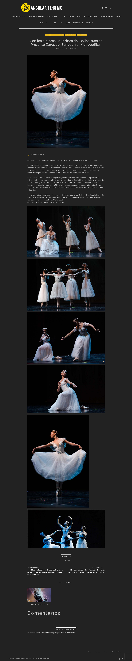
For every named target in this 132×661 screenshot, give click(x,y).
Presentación (82, 35)
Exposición (78, 23)
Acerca (90, 652)
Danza (67, 23)
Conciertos (56, 23)
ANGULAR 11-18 (17, 16)
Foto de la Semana (36, 16)
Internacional (90, 16)
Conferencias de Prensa (110, 16)
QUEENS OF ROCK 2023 (39, 605)
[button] (58, 101)
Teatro (71, 16)
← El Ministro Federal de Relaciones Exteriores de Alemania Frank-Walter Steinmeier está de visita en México (45, 572)
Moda (62, 16)
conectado (49, 633)
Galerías (105, 652)
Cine (79, 16)
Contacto (90, 23)
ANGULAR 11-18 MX (61, 48)
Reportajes (52, 16)
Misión (112, 652)
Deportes (44, 23)
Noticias (118, 652)
